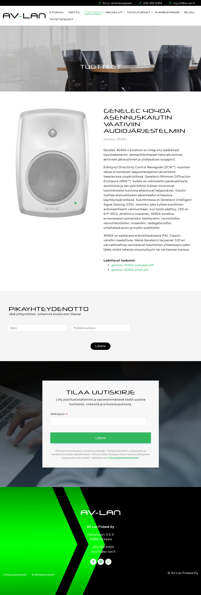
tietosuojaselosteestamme (123, 457)
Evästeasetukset (43, 574)
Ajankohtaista (167, 12)
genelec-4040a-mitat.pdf (129, 270)
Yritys (74, 12)
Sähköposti (59, 414)
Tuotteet (92, 12)
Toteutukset (138, 12)
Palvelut (114, 12)
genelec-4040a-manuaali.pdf (132, 265)
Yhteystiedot (61, 19)
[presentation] (163, 327)
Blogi (189, 12)
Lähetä (100, 346)
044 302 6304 (100, 547)
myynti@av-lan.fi (101, 551)
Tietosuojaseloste (14, 574)
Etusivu (57, 12)
